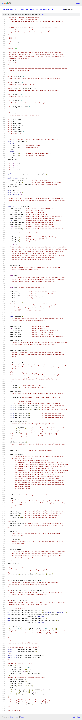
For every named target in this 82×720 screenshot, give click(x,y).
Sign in (78, 3)
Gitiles (11, 717)
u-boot (22, 9)
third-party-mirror (9, 9)
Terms (22, 717)
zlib (62, 9)
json (78, 717)
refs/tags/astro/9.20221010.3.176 (39, 9)
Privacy (17, 717)
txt (74, 717)
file (41, 14)
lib (58, 9)
